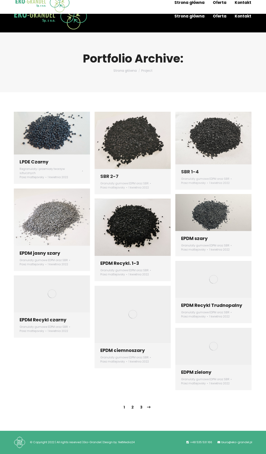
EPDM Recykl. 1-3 (119, 263)
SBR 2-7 (109, 176)
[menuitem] (189, 16)
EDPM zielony (196, 372)
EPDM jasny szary (40, 253)
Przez (32, 177)
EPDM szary (194, 238)
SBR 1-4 (190, 171)
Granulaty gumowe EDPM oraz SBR (124, 183)
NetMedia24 (126, 442)
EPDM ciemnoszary (122, 350)
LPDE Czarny (34, 162)
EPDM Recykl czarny (43, 320)
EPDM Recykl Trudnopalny (211, 305)
